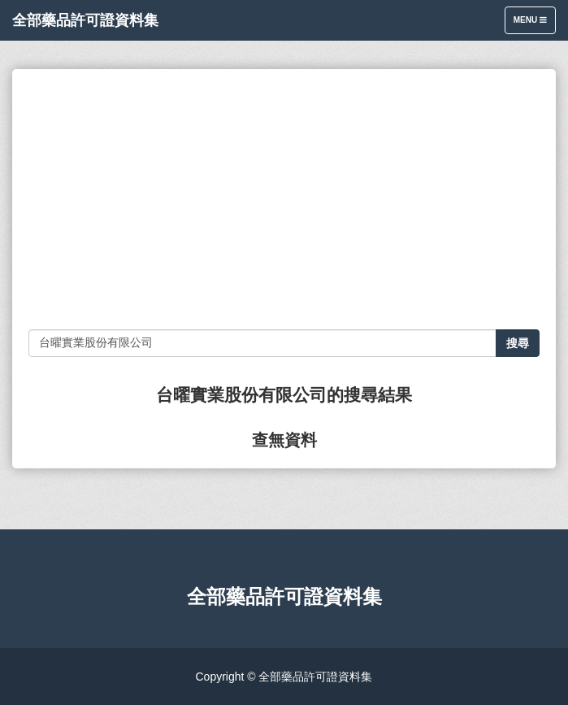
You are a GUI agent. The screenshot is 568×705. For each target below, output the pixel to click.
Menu (534, 24)
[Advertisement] (284, 199)
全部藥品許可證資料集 (85, 20)
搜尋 (517, 343)
